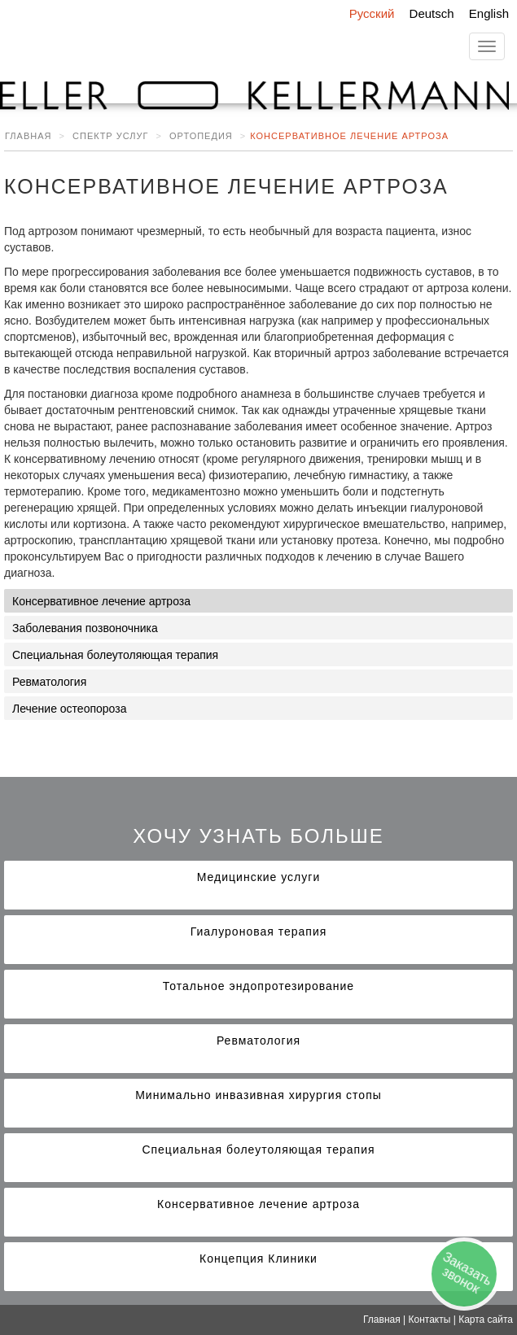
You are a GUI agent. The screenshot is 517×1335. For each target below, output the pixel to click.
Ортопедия (201, 136)
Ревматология (49, 681)
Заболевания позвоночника (85, 628)
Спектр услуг (110, 136)
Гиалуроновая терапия (259, 931)
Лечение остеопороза (69, 708)
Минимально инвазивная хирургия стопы (258, 1095)
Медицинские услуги (258, 876)
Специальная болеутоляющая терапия (115, 654)
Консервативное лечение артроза (101, 601)
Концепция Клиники (258, 1258)
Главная (28, 136)
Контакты (430, 1319)
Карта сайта (485, 1319)
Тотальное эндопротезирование (258, 986)
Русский (372, 13)
